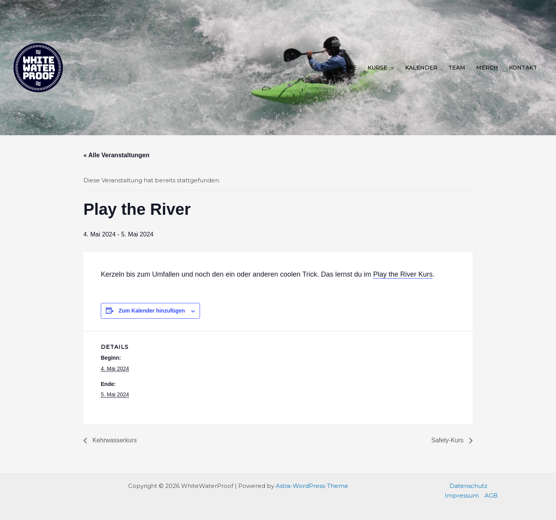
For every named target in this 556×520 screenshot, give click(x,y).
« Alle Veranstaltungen (116, 155)
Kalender (421, 67)
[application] (390, 67)
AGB (491, 495)
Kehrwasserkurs (114, 440)
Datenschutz (468, 485)
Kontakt (523, 67)
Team (456, 67)
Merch (487, 67)
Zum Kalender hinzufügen (152, 311)
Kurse (381, 67)
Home (347, 67)
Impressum (462, 495)
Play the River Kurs (402, 274)
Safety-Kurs (448, 440)
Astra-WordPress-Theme (312, 485)
